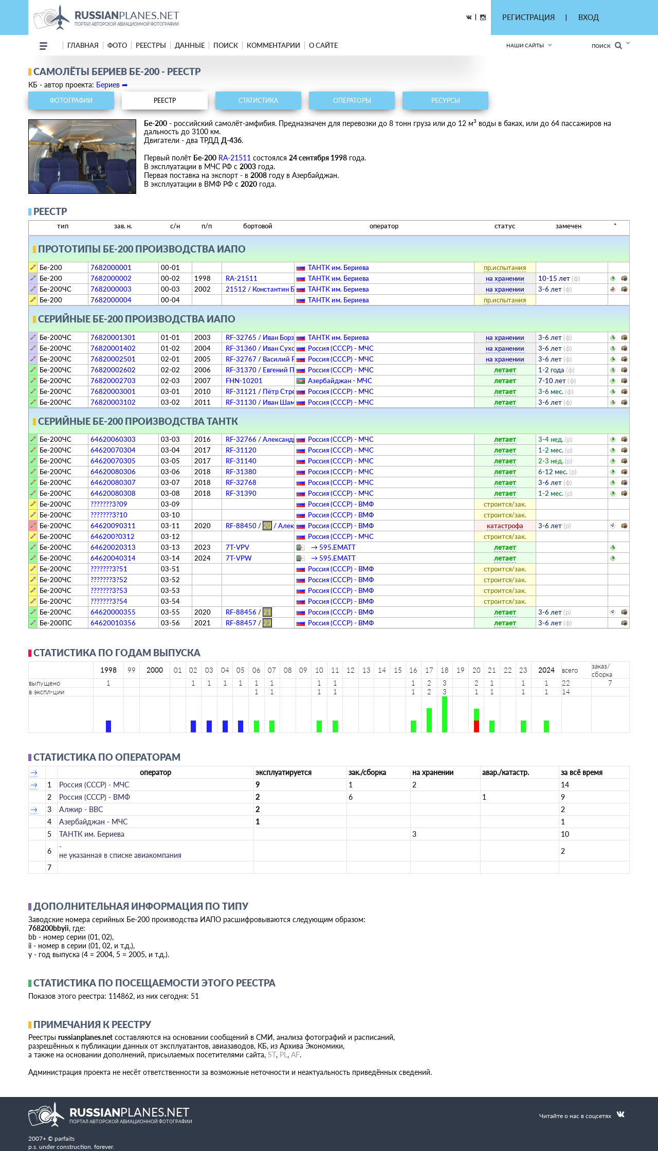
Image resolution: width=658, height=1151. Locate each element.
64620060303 (113, 439)
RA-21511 (234, 157)
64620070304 (113, 450)
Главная (83, 45)
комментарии (273, 45)
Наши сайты (525, 45)
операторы (352, 100)
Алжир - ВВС (81, 809)
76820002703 (113, 380)
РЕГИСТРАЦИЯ (528, 17)
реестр (165, 100)
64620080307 (113, 482)
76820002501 (113, 359)
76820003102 (113, 402)
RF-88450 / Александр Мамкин (282, 525)
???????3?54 (108, 601)
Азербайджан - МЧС (340, 380)
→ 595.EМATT (332, 547)
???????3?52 (108, 580)
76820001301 (113, 337)
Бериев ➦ (112, 84)
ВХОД (588, 17)
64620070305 (113, 461)
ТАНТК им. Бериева (338, 267)
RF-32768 (241, 482)
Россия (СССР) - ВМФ (341, 504)
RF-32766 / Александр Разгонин (276, 439)
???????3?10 (108, 515)
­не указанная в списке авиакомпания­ (120, 850)
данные (190, 45)
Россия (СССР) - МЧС (341, 348)
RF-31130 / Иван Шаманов (267, 402)
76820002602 (113, 370)
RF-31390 (241, 493)
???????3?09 (108, 504)
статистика (258, 100)
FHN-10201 (244, 380)
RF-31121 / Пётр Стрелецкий (272, 391)
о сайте (323, 45)
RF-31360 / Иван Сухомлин (269, 348)
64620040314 (113, 558)
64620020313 (113, 547)
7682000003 (111, 289)
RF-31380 (241, 471)
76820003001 (113, 391)
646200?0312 (112, 536)
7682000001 (111, 267)
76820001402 (113, 348)
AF (295, 1054)
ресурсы (445, 100)
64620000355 (113, 612)
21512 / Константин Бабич (268, 289)
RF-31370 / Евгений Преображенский (285, 370)
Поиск (607, 45)
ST (272, 1054)
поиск (225, 45)
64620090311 (113, 525)
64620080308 (113, 493)
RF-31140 (241, 461)
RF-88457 (249, 623)
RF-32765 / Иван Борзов (263, 337)
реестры (151, 45)
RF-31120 (241, 450)
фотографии (71, 100)
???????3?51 (108, 569)
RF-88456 (249, 612)
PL (283, 1054)
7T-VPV (237, 547)
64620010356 (113, 623)
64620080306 (113, 471)
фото (117, 45)
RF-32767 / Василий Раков (267, 359)
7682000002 (111, 278)
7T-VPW (239, 558)
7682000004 (111, 300)
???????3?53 (108, 590)
